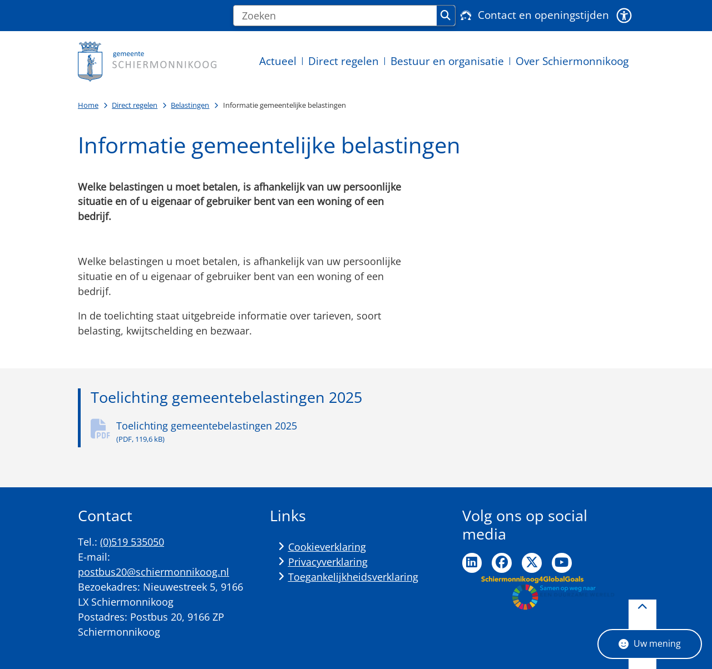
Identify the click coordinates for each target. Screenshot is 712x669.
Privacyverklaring (328, 561)
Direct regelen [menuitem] (343, 60)
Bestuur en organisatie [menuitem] (447, 60)
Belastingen (190, 105)
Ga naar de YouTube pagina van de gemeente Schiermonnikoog (562, 563)
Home (88, 105)
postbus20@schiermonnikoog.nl (153, 571)
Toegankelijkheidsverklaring (353, 576)
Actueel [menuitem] (277, 60)
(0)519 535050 (132, 541)
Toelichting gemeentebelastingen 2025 (264, 432)
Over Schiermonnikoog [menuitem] (572, 60)
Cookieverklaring (327, 546)
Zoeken (446, 16)
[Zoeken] (335, 16)
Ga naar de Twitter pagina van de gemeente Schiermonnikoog (532, 563)
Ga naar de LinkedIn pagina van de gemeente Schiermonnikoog (472, 563)
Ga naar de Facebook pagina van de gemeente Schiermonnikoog (502, 563)
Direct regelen (134, 105)
